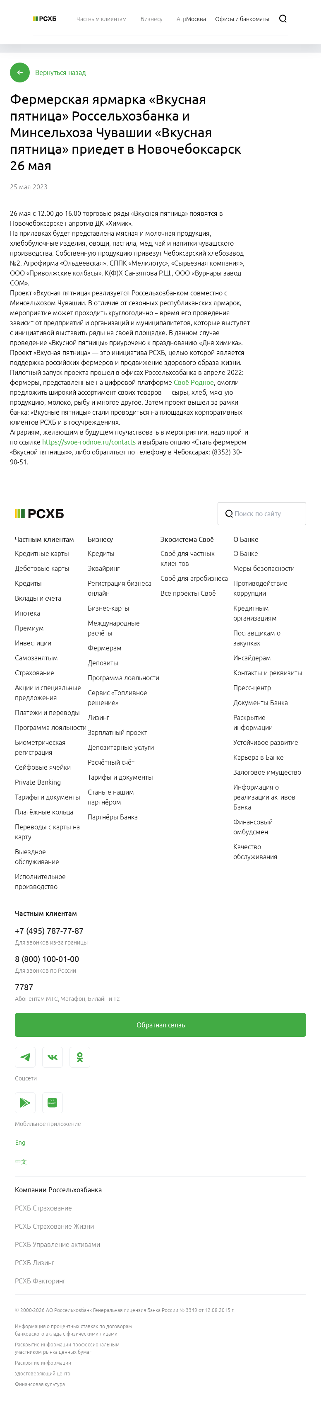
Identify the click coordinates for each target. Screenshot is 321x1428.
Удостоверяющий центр (42, 1373)
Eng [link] (20, 1142)
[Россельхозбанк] (44, 19)
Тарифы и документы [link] (47, 797)
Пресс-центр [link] (252, 687)
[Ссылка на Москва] (196, 18)
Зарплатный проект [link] (117, 732)
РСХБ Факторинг (40, 1281)
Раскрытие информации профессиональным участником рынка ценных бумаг (67, 1348)
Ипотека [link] (27, 613)
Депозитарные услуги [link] (121, 747)
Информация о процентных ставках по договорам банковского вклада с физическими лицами (73, 1330)
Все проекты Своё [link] (188, 593)
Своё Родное (194, 382)
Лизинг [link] (98, 717)
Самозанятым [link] (36, 658)
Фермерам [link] (105, 648)
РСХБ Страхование (43, 1208)
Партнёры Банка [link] (113, 817)
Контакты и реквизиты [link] (267, 673)
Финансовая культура (40, 1384)
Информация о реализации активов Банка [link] (264, 797)
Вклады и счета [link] (38, 598)
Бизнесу (100, 539)
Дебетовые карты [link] (42, 568)
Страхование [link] (34, 673)
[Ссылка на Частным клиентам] (101, 18)
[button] (60, 72)
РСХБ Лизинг (34, 1262)
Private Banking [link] (38, 782)
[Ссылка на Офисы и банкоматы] (242, 18)
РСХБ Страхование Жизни (54, 1226)
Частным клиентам (44, 539)
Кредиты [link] (28, 583)
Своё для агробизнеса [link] (194, 578)
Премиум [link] (29, 628)
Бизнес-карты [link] (108, 608)
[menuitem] (101, 18)
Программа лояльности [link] (50, 727)
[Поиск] (283, 19)
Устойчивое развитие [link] (265, 742)
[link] (160, 1025)
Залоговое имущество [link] (267, 772)
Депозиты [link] (103, 663)
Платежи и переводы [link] (47, 712)
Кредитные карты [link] (42, 553)
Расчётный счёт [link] (111, 762)
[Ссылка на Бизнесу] (152, 18)
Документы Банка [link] (260, 702)
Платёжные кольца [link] (44, 812)
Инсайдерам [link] (252, 658)
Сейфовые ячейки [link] (43, 767)
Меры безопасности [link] (264, 568)
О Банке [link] (245, 553)
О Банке (246, 539)
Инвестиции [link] (33, 643)
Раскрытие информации (43, 1362)
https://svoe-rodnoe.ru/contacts (89, 442)
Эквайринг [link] (104, 568)
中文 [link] (21, 1161)
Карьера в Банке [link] (258, 757)
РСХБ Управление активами (57, 1244)
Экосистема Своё (187, 539)
